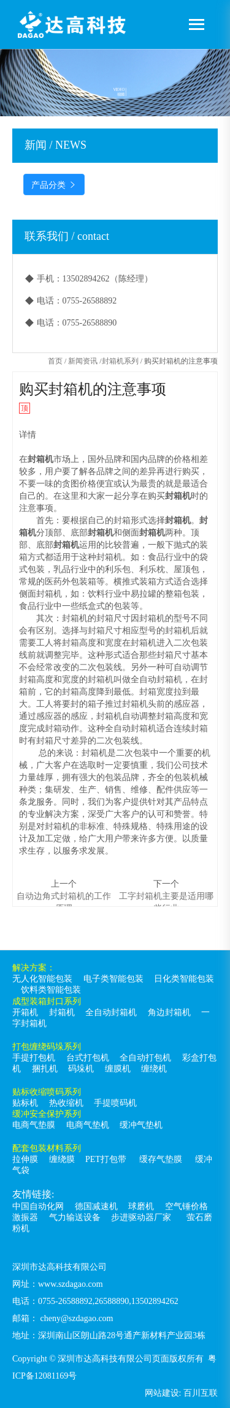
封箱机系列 (120, 361)
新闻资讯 (83, 361)
